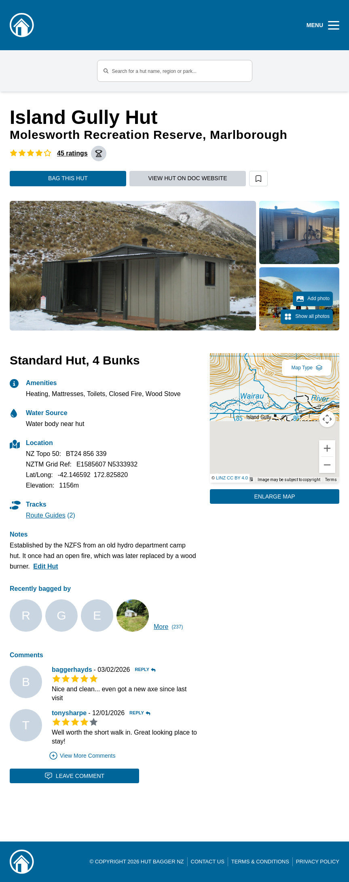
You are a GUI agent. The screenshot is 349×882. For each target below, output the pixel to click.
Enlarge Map (274, 496)
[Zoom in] (327, 448)
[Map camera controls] (327, 419)
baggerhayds (72, 669)
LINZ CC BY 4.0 (232, 477)
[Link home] (22, 862)
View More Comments (82, 756)
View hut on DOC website (187, 178)
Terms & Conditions (260, 862)
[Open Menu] (323, 25)
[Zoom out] (327, 465)
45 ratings (72, 153)
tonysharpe (69, 712)
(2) (50, 515)
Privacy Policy (317, 862)
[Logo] (22, 25)
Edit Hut (45, 566)
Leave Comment (74, 776)
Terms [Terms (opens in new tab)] (331, 479)
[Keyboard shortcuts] (250, 479)
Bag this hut (68, 178)
